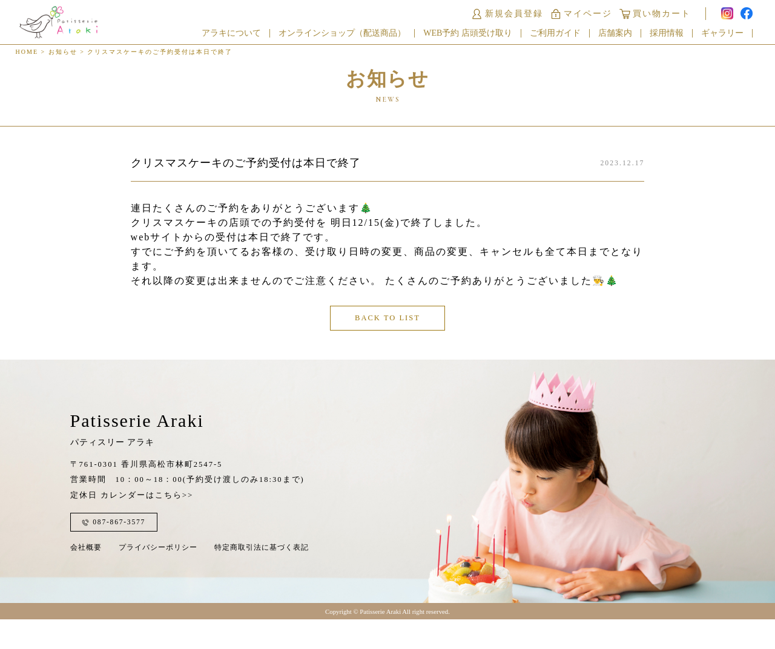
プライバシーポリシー (158, 569)
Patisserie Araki (137, 449)
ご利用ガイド (561, 34)
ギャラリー (729, 34)
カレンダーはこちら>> (147, 516)
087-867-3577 (118, 544)
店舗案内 (622, 34)
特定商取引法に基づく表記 (261, 569)
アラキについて (238, 34)
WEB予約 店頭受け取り (474, 34)
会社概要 (86, 569)
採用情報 (673, 34)
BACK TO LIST (387, 331)
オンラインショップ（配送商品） (349, 34)
